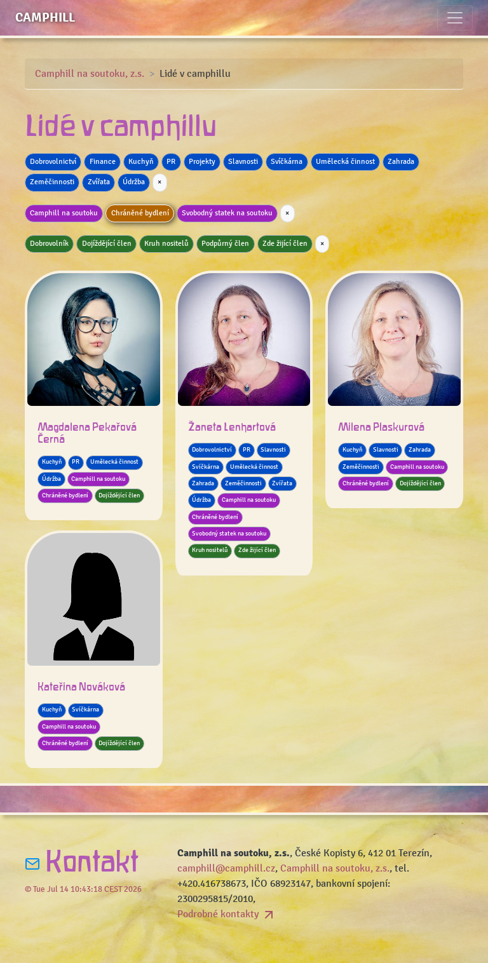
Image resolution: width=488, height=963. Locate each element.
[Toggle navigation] (455, 17)
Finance (103, 161)
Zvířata (99, 182)
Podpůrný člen (225, 243)
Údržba (134, 182)
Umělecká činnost (345, 161)
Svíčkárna (286, 161)
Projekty (202, 161)
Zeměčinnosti (52, 182)
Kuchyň (141, 161)
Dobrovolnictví (53, 161)
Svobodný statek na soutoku (227, 213)
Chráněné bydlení (140, 213)
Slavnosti (243, 161)
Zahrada (401, 161)
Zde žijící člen (285, 243)
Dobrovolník (49, 243)
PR (170, 161)
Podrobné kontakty (226, 914)
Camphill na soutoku (64, 213)
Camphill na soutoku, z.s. (89, 73)
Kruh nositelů (166, 243)
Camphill (45, 17)
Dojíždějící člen (107, 243)
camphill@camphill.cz (226, 868)
